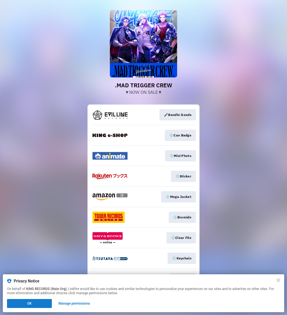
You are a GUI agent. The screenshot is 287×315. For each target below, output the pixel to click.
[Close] (278, 280)
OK (29, 303)
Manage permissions (74, 303)
